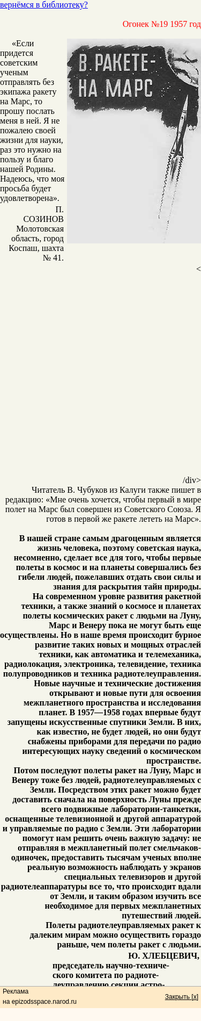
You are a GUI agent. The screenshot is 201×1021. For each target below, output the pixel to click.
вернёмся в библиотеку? (44, 4)
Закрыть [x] (181, 997)
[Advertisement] (100, 375)
